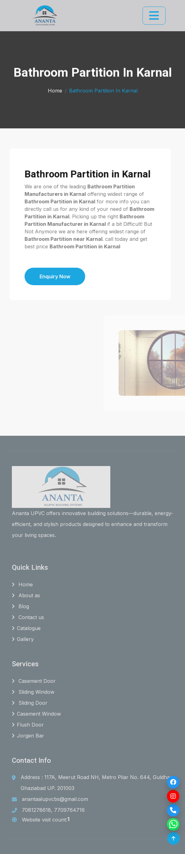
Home (55, 89)
